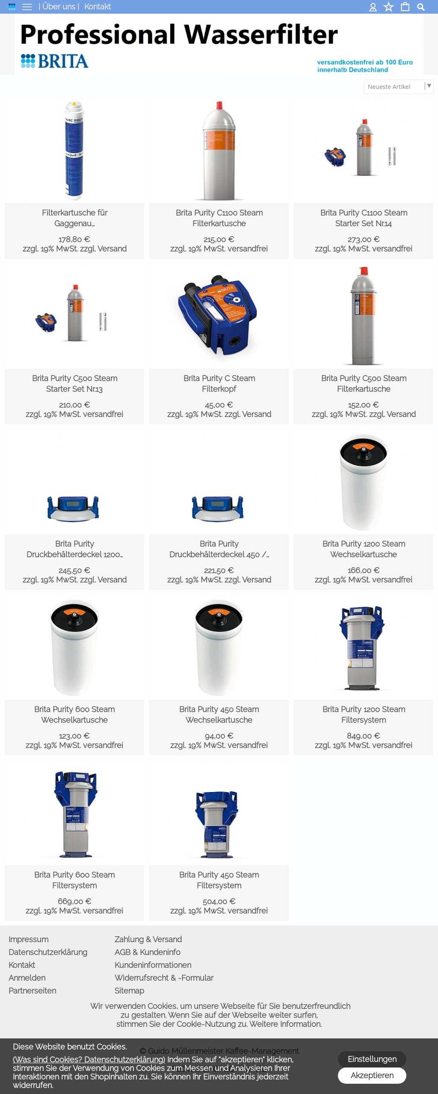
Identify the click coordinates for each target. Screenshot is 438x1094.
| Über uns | (58, 6)
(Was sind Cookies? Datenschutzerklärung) (89, 1059)
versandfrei (248, 248)
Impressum (28, 939)
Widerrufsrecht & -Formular (164, 977)
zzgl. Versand (103, 248)
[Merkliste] (388, 7)
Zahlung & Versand (148, 939)
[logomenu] (12, 9)
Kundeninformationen (153, 965)
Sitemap (129, 990)
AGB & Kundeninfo (148, 952)
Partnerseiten (32, 990)
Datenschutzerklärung (48, 952)
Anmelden (373, 6)
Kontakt (97, 6)
